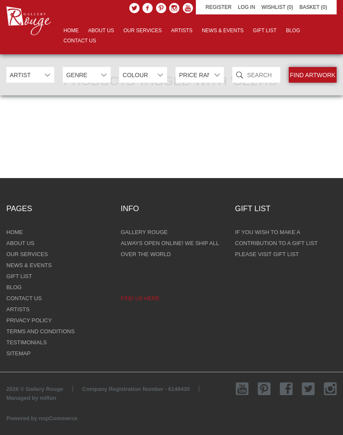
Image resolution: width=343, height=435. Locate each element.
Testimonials (26, 342)
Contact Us (80, 41)
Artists (181, 30)
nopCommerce (58, 418)
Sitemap (18, 353)
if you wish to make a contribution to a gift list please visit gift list (276, 243)
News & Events (223, 30)
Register (218, 7)
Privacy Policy (29, 320)
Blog (293, 30)
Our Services (142, 30)
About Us (101, 30)
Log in (246, 7)
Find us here (140, 298)
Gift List (265, 30)
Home (71, 30)
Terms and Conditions (40, 331)
